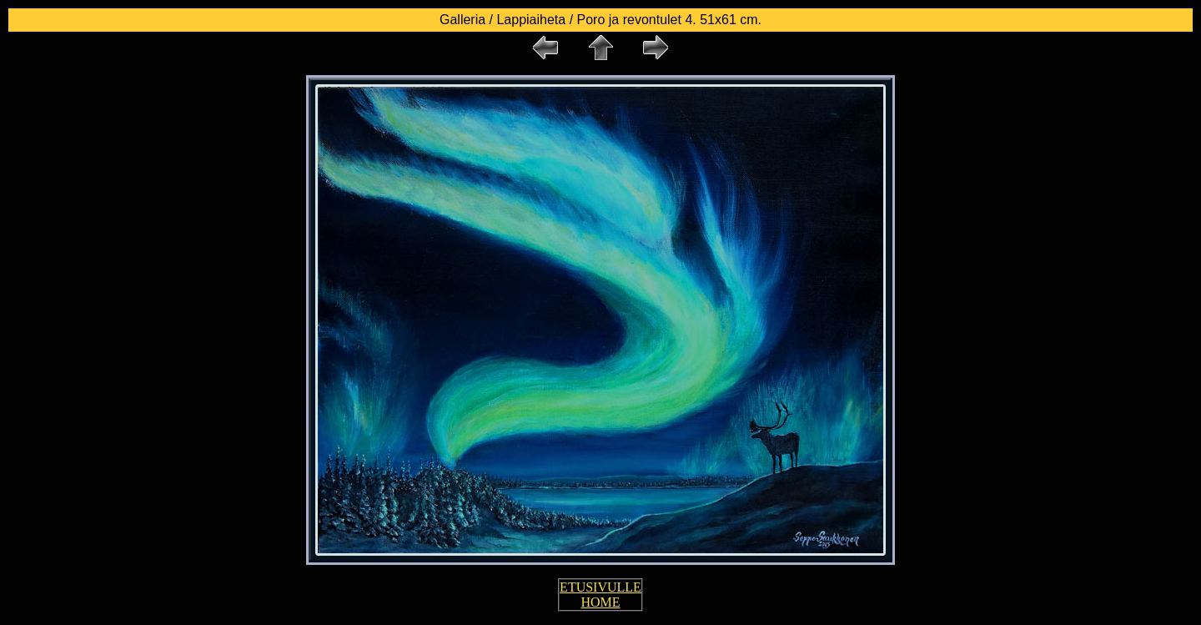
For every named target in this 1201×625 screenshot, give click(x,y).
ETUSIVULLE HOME (600, 594)
